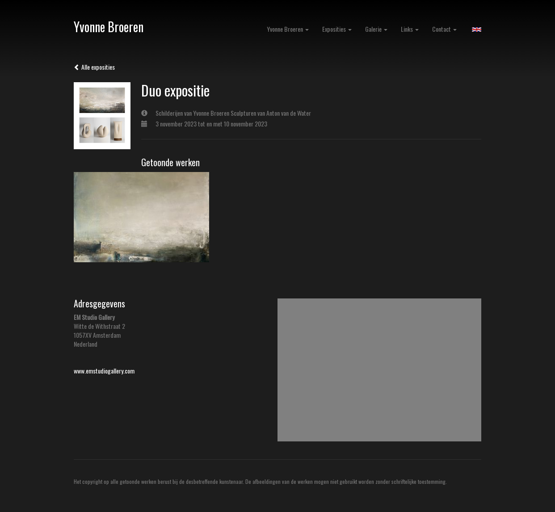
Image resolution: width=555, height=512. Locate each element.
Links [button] (410, 29)
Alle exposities (94, 66)
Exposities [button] (337, 29)
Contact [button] (444, 29)
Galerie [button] (376, 29)
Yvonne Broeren (108, 26)
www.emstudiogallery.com (104, 370)
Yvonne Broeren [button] (288, 29)
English (476, 29)
